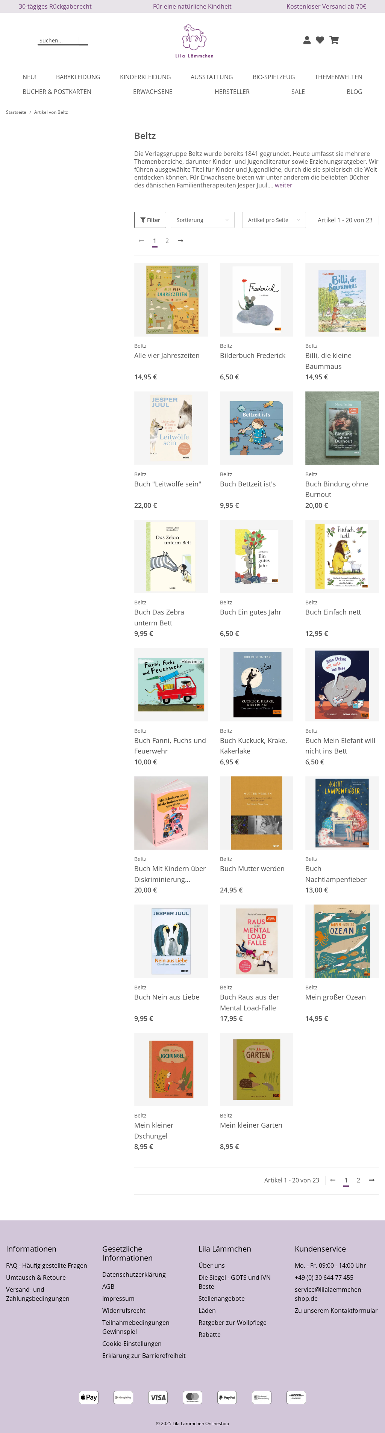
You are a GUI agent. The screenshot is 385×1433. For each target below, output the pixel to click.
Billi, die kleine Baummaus (328, 361)
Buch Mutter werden (252, 868)
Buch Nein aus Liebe (166, 996)
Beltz (140, 345)
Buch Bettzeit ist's (248, 483)
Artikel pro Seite (268, 219)
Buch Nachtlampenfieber (336, 874)
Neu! (29, 77)
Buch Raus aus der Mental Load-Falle (249, 1002)
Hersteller (232, 92)
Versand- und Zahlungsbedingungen (38, 1294)
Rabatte (210, 1334)
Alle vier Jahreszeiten (167, 355)
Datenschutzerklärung (134, 1274)
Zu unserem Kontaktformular (336, 1310)
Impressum (118, 1298)
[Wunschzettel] (320, 40)
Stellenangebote (222, 1298)
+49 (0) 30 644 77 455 (324, 1277)
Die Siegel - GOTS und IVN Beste (235, 1282)
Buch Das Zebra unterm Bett (159, 617)
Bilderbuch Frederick (252, 355)
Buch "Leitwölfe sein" (167, 483)
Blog (354, 92)
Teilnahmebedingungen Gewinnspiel (136, 1327)
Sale (298, 92)
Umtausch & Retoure (36, 1277)
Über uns (212, 1265)
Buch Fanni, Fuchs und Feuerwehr (170, 746)
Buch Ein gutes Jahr (250, 611)
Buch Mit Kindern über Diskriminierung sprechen (170, 874)
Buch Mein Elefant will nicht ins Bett (340, 746)
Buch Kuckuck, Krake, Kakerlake (253, 746)
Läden (207, 1310)
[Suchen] (58, 40)
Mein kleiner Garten (251, 1124)
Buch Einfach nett (333, 611)
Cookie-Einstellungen (132, 1343)
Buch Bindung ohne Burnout (336, 489)
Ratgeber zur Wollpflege (233, 1322)
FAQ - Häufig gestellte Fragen (46, 1265)
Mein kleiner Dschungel (153, 1130)
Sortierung (190, 219)
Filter (150, 219)
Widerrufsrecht (124, 1310)
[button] (307, 40)
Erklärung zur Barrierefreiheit (144, 1355)
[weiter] (180, 241)
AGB (108, 1286)
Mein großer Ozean (335, 996)
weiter (283, 185)
